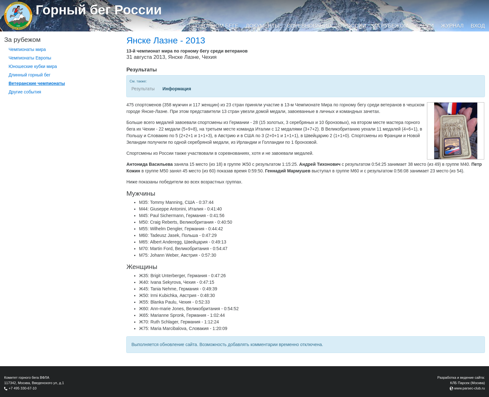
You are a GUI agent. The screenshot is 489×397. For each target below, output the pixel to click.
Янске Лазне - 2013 (165, 40)
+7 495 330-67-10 (23, 388)
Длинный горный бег (29, 74)
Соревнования (309, 26)
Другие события (25, 91)
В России (352, 26)
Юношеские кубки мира (33, 66)
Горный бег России (99, 10)
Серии (424, 26)
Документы (262, 26)
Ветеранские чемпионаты (37, 83)
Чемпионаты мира (27, 49)
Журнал (452, 26)
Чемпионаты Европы (30, 57)
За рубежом (390, 26)
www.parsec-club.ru (469, 388)
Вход (478, 26)
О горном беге (217, 26)
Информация (176, 88)
